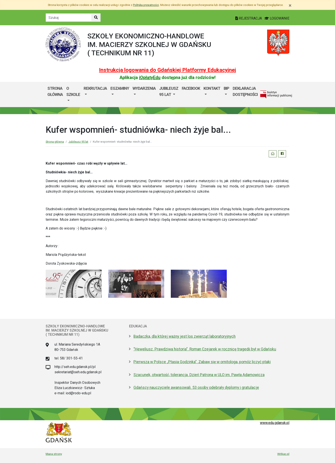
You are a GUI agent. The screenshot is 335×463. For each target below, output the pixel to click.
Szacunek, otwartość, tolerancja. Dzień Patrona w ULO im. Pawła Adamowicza (199, 375)
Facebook (191, 88)
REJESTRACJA (249, 18)
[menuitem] (73, 94)
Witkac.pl (283, 454)
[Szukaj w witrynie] (96, 17)
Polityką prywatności (146, 5)
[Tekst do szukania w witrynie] (69, 17)
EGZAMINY (119, 88)
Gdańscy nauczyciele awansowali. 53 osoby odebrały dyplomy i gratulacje (196, 387)
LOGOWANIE (277, 18)
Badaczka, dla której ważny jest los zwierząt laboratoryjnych (184, 336)
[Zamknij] (290, 5)
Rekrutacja (95, 88)
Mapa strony (54, 454)
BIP (226, 88)
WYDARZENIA (144, 88)
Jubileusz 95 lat (168, 91)
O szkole (73, 91)
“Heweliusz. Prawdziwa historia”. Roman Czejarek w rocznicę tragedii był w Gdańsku (204, 349)
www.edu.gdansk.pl (274, 423)
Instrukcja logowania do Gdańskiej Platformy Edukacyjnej (167, 70)
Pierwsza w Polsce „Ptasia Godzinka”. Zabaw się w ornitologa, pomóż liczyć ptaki (202, 362)
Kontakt (212, 88)
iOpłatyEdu (149, 77)
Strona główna (55, 91)
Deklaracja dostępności (245, 91)
